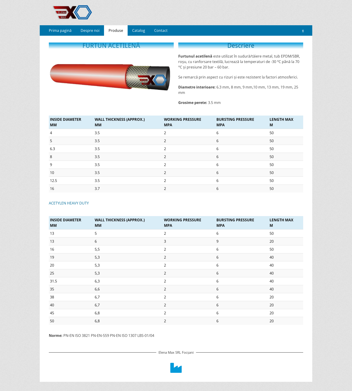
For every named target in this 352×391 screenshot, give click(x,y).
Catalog (138, 30)
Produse (116, 30)
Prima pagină (60, 30)
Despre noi (90, 30)
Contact (161, 30)
